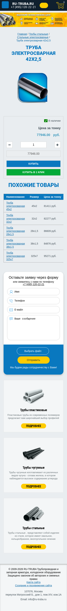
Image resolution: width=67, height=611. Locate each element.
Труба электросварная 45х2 (15, 206)
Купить (33, 163)
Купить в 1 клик (33, 172)
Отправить (33, 359)
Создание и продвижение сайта (33, 585)
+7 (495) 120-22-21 (23, 7)
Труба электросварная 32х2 (15, 218)
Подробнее (33, 426)
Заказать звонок (44, 5)
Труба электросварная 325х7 (15, 256)
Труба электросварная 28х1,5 (15, 231)
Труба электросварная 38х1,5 (15, 243)
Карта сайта (34, 582)
